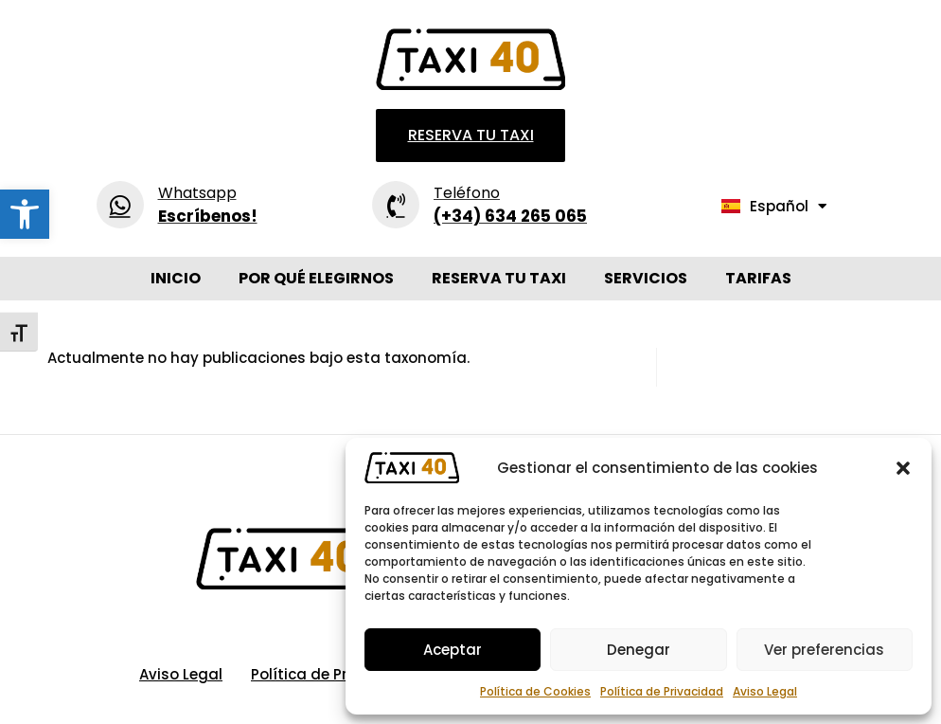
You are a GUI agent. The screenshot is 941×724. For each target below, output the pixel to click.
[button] (24, 214)
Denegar (638, 650)
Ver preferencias (824, 650)
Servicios (645, 278)
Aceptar (452, 650)
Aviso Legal (765, 691)
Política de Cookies (535, 691)
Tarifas (758, 278)
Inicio (176, 278)
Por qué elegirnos (316, 278)
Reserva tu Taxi (499, 278)
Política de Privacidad (661, 691)
